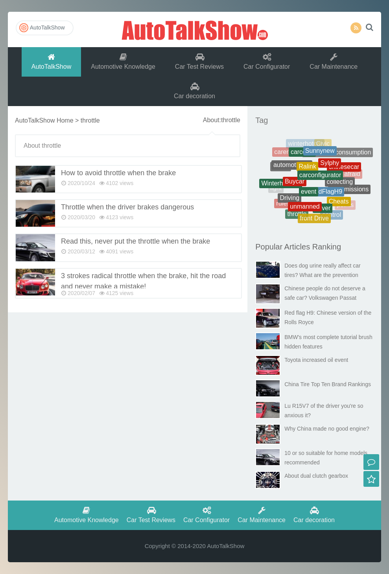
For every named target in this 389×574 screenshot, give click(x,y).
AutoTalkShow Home (44, 120)
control (331, 216)
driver (322, 210)
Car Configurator (266, 61)
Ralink (307, 170)
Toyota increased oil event (316, 360)
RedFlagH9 (326, 195)
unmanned (305, 209)
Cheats (339, 203)
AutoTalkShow (194, 29)
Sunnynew (320, 153)
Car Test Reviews (199, 61)
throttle (296, 215)
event (308, 196)
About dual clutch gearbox (316, 476)
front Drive (314, 219)
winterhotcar (305, 144)
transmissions (349, 190)
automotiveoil (291, 168)
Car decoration (194, 91)
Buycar (294, 185)
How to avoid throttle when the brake (118, 173)
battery (346, 159)
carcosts (302, 154)
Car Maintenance (334, 61)
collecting (340, 185)
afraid (352, 174)
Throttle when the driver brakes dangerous (127, 207)
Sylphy (329, 166)
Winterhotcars (280, 185)
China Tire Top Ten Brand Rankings (327, 384)
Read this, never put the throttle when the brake (135, 241)
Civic (323, 144)
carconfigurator (320, 179)
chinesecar (344, 169)
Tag (261, 120)
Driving (289, 200)
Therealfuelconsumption (337, 154)
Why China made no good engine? (326, 428)
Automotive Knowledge (123, 61)
